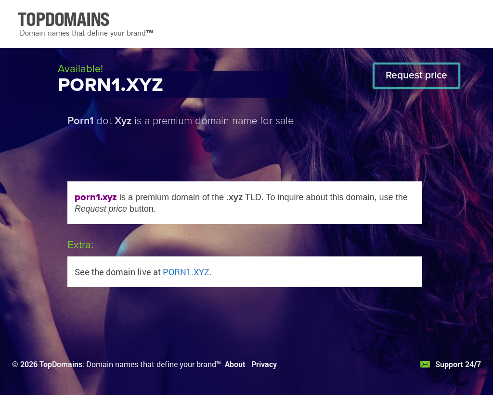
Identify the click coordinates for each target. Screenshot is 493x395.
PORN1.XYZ (186, 272)
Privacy (264, 364)
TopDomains (60, 364)
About (235, 364)
